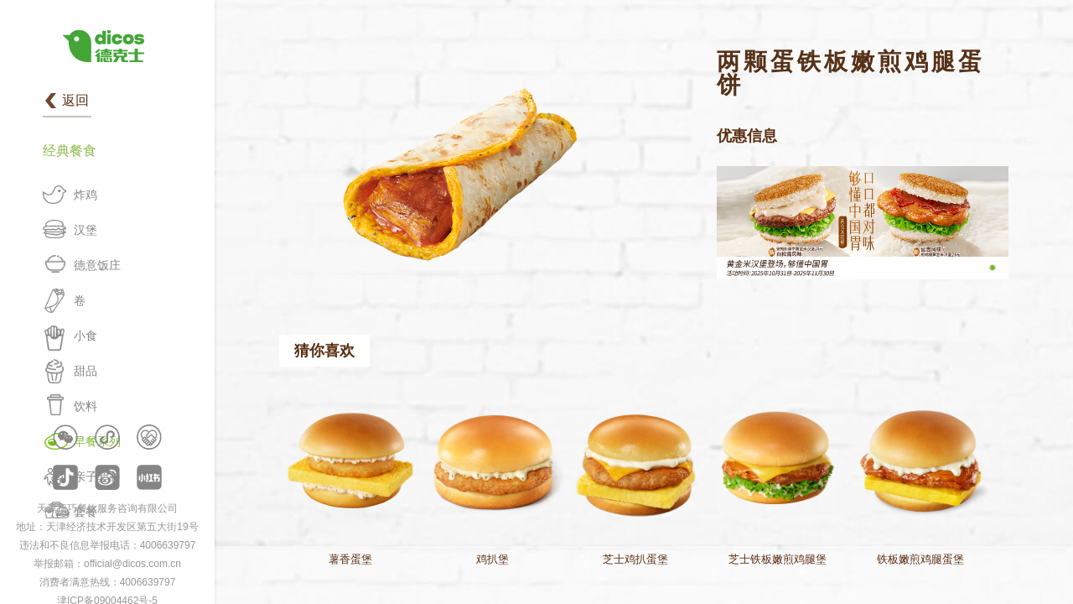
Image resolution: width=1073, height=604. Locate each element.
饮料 (85, 406)
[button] (992, 267)
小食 (85, 335)
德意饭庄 (97, 265)
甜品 (85, 371)
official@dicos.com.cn (132, 564)
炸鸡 (85, 194)
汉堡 (85, 230)
